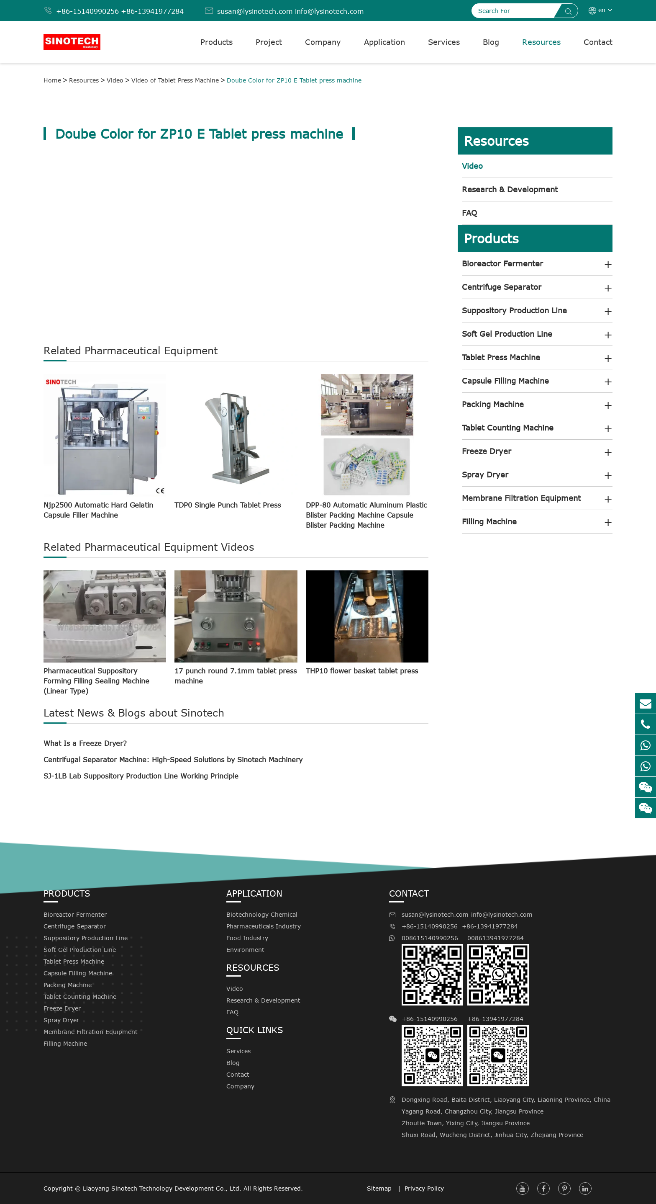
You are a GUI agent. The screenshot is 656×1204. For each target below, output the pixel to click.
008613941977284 (498, 969)
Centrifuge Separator (501, 286)
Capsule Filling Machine (505, 380)
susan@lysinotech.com (255, 11)
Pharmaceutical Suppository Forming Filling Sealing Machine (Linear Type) (96, 681)
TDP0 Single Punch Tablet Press (227, 505)
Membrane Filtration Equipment (521, 498)
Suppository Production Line (514, 310)
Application (384, 41)
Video (115, 80)
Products (216, 41)
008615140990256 (432, 969)
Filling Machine (489, 521)
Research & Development (510, 189)
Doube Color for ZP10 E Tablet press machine (294, 80)
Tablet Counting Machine (508, 427)
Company (323, 41)
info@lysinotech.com (329, 11)
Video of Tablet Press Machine (175, 80)
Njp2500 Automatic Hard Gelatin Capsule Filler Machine (98, 510)
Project (269, 41)
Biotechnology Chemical (261, 914)
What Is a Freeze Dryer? (85, 743)
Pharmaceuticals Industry (263, 926)
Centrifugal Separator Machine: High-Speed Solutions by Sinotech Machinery (173, 759)
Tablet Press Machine (501, 357)
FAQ (469, 212)
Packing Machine (493, 404)
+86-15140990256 (87, 11)
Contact (598, 41)
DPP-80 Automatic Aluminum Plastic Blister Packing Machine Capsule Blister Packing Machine (366, 515)
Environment (245, 949)
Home (52, 80)
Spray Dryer (485, 474)
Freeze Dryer (486, 451)
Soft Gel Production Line (507, 333)
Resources (541, 41)
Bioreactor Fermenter (502, 263)
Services (444, 41)
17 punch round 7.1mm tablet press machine (235, 676)
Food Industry (247, 937)
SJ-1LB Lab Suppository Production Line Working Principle (141, 776)
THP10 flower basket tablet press (362, 671)
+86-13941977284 (152, 11)
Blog (491, 41)
